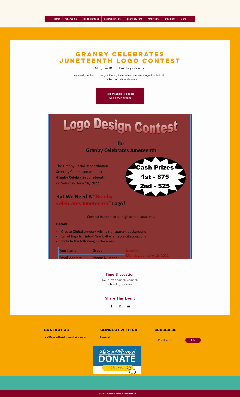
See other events (120, 98)
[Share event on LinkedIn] (128, 306)
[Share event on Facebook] (111, 306)
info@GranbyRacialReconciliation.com (65, 336)
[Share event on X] (120, 306)
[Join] (193, 340)
